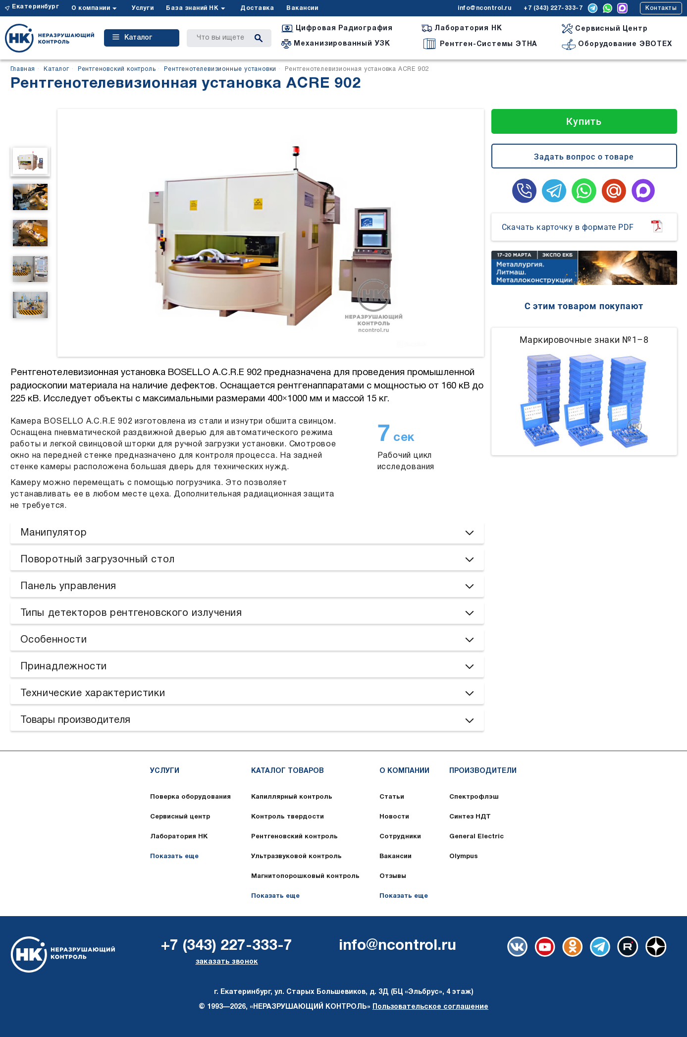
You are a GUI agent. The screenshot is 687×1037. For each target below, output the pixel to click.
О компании (90, 8)
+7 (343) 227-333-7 (553, 8)
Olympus (463, 857)
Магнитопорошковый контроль (305, 876)
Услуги (143, 8)
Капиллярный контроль (291, 797)
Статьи (391, 797)
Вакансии (302, 8)
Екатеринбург (35, 6)
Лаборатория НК (179, 837)
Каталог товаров (287, 771)
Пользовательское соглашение (430, 1007)
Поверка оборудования (190, 797)
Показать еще (174, 857)
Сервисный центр (180, 817)
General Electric (476, 837)
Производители (483, 771)
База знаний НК (192, 8)
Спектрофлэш (474, 797)
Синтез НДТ (470, 817)
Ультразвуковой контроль (296, 857)
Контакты (661, 8)
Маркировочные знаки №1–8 (584, 339)
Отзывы (392, 876)
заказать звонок (227, 962)
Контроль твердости (287, 817)
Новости (394, 817)
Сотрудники (400, 837)
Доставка (257, 8)
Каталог (132, 37)
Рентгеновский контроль (294, 837)
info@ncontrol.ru (484, 8)
